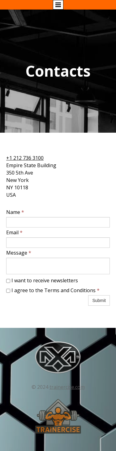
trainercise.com (67, 387)
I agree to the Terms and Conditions (53, 290)
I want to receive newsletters (42, 280)
